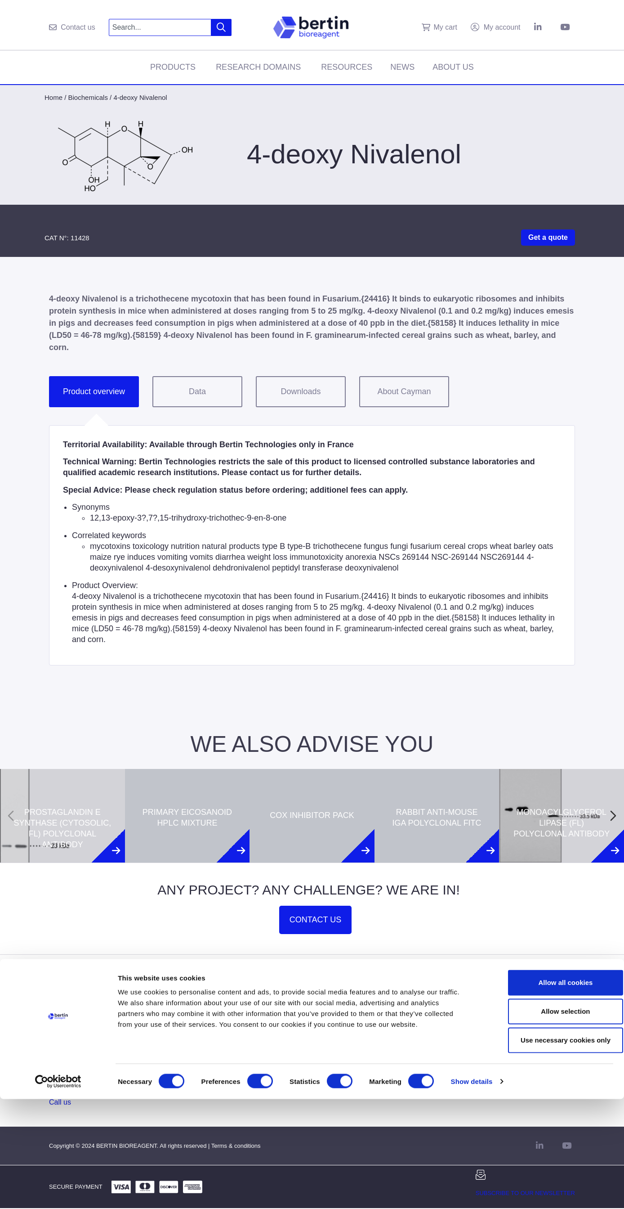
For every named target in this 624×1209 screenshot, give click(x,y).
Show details (472, 1191)
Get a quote (548, 237)
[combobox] (160, 27)
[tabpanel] (312, 545)
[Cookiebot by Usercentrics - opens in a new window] (58, 1191)
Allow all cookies (549, 1092)
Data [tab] (197, 391)
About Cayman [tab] (404, 391)
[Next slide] (613, 816)
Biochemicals (88, 97)
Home (53, 97)
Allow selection (548, 1121)
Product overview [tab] (94, 391)
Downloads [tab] (301, 391)
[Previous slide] (11, 816)
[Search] (221, 27)
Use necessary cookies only (549, 1150)
